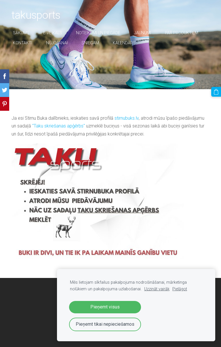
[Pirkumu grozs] (216, 92)
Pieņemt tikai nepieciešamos (105, 324)
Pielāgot (179, 289)
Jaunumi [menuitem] (142, 32)
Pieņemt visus (105, 307)
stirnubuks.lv (127, 118)
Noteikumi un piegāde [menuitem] (98, 32)
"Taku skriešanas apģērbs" (58, 126)
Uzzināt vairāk (156, 289)
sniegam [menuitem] (90, 43)
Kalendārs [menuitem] (124, 43)
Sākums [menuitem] (21, 32)
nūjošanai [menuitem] (57, 43)
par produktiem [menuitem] (181, 32)
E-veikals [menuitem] (52, 32)
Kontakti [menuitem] (22, 43)
